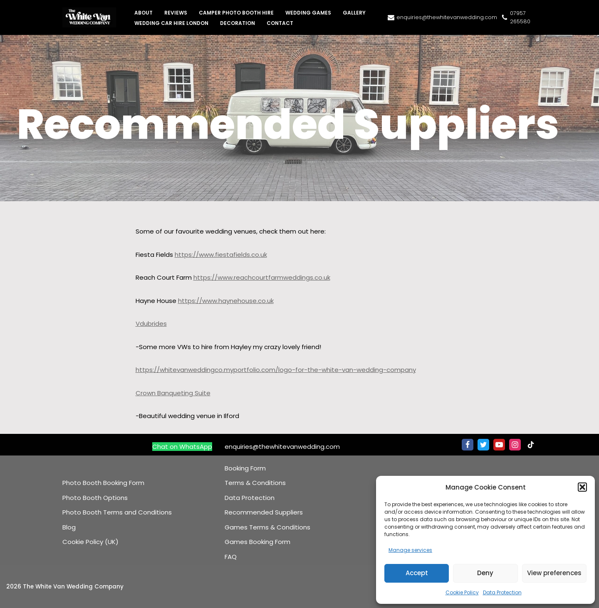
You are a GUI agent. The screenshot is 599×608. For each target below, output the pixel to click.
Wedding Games (308, 12)
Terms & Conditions (255, 482)
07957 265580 (520, 17)
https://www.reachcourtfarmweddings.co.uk (261, 277)
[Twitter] (483, 444)
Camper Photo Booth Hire (236, 12)
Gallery (354, 12)
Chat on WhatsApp (182, 446)
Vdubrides (151, 323)
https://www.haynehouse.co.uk (226, 300)
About (143, 12)
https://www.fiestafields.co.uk (221, 254)
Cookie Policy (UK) (90, 541)
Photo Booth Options (95, 497)
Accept (417, 573)
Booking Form (245, 468)
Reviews (175, 12)
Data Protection (502, 592)
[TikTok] (531, 444)
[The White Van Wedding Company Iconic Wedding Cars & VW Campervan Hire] (91, 17)
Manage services (410, 550)
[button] (582, 487)
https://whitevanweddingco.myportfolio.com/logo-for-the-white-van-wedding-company (276, 369)
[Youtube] (499, 444)
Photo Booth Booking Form (103, 482)
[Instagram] (515, 444)
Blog (69, 527)
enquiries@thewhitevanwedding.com (446, 17)
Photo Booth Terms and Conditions (117, 512)
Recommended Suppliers (264, 512)
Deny (485, 573)
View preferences (554, 573)
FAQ (231, 556)
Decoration (237, 23)
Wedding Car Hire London (171, 23)
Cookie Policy (462, 592)
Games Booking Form (257, 541)
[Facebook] (467, 444)
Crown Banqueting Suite (173, 393)
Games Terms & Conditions (267, 527)
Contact (280, 23)
